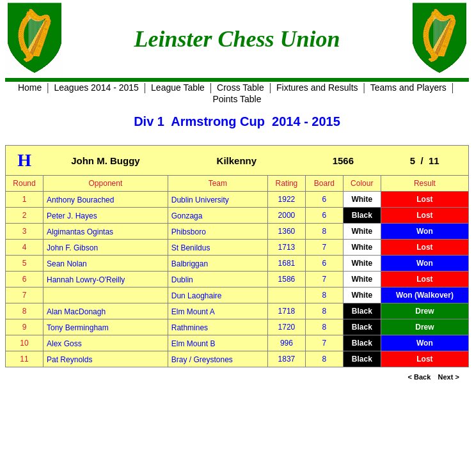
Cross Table (240, 87)
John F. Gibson (72, 247)
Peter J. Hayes (72, 215)
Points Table (236, 99)
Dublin (182, 279)
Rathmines (189, 327)
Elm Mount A (193, 311)
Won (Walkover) (425, 295)
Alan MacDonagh (76, 311)
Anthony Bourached (80, 199)
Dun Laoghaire (196, 295)
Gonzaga (187, 215)
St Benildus (190, 247)
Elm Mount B (193, 343)
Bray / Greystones (202, 359)
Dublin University (200, 199)
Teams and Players (408, 87)
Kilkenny (237, 160)
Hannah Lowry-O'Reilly (86, 279)
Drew (424, 311)
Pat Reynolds (69, 359)
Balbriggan (189, 263)
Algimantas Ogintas (80, 231)
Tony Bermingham (78, 327)
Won (424, 231)
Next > (448, 377)
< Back (419, 377)
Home (30, 87)
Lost (424, 199)
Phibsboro (188, 231)
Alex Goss (64, 343)
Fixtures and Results (317, 87)
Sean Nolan (67, 263)
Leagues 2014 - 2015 (96, 87)
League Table (178, 87)
